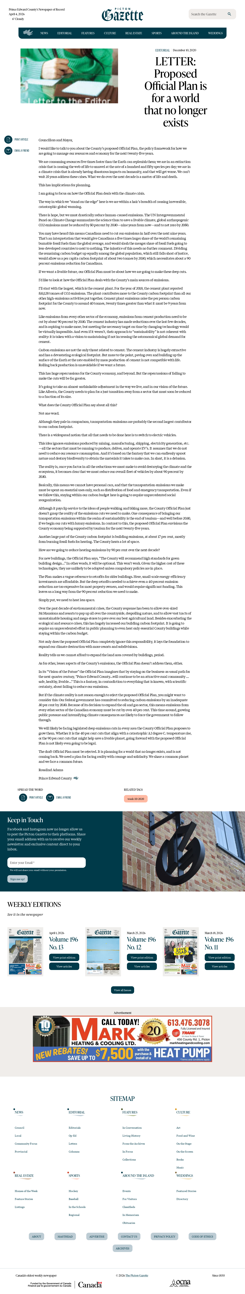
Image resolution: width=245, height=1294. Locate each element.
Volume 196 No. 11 (219, 943)
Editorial (64, 33)
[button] (16, 139)
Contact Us (129, 1236)
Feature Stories (24, 1199)
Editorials (75, 1127)
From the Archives (133, 1143)
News (44, 33)
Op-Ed (72, 1135)
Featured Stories (186, 1191)
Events (126, 1191)
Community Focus (26, 1143)
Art (178, 1127)
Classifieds (128, 1207)
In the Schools (77, 1207)
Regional (74, 1215)
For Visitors (129, 1199)
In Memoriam (130, 1215)
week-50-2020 (135, 799)
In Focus (127, 1151)
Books (180, 1159)
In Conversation (132, 1127)
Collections (129, 1159)
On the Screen (184, 1151)
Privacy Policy (164, 1236)
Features (88, 33)
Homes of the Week (26, 1191)
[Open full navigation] (28, 33)
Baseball (73, 1199)
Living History (131, 1135)
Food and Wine (185, 1135)
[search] (229, 14)
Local (18, 1135)
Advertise (96, 1236)
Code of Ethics (202, 1236)
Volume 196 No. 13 (63, 943)
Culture (110, 33)
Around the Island (185, 33)
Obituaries (128, 1223)
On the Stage (183, 1143)
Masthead (65, 1236)
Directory (182, 1199)
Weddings (215, 33)
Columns (74, 1151)
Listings (20, 1207)
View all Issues (122, 990)
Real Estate (133, 33)
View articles (64, 966)
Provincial (21, 1151)
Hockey (73, 1191)
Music (180, 1167)
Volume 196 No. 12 (141, 943)
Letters (73, 1143)
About (36, 1236)
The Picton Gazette (136, 1275)
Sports (157, 33)
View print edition (64, 957)
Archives (122, 1248)
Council (19, 1127)
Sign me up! (17, 879)
